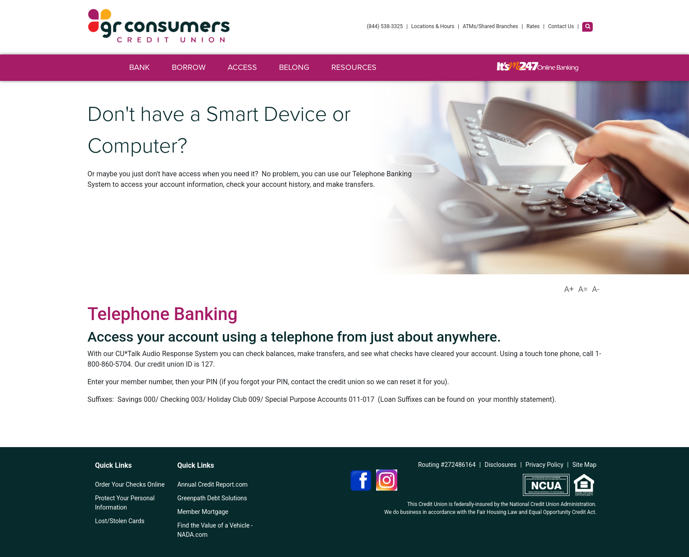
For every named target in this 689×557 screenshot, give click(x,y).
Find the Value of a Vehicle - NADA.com (215, 530)
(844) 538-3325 (385, 26)
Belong (294, 67)
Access (242, 67)
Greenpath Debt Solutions (212, 498)
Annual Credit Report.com (212, 484)
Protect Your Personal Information (125, 503)
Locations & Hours (432, 26)
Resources (354, 67)
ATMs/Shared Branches (490, 26)
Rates (533, 26)
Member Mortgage (202, 511)
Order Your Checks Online (129, 484)
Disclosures (501, 464)
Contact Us (561, 26)
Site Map (584, 464)
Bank (139, 67)
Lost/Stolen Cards (119, 520)
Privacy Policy (544, 464)
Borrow (189, 67)
